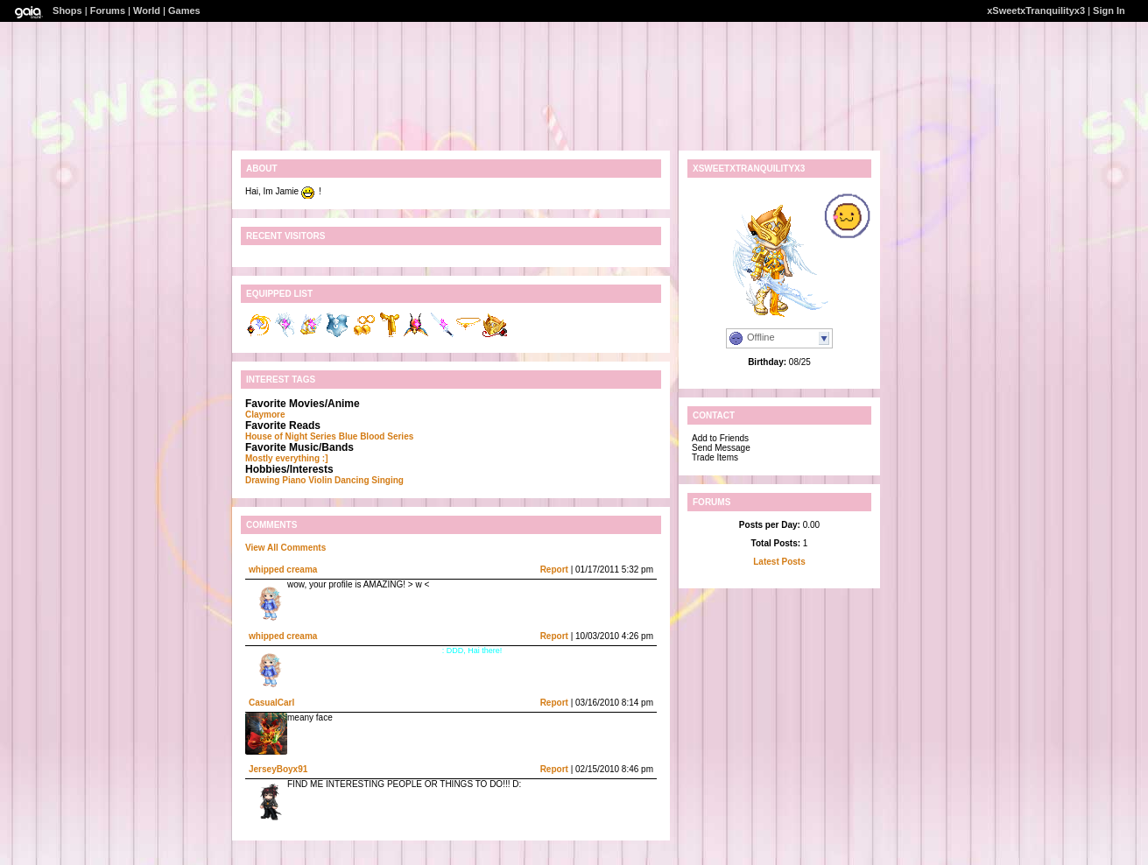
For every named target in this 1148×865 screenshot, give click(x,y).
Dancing (352, 480)
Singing (387, 480)
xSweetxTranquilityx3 (1036, 10)
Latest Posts (779, 561)
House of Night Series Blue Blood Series (329, 436)
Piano (294, 480)
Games (184, 10)
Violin (320, 480)
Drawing (262, 480)
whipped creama (283, 569)
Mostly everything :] (286, 458)
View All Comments (285, 547)
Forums (107, 10)
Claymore (265, 414)
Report (554, 569)
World (146, 10)
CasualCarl (271, 702)
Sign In (1109, 10)
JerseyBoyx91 (278, 769)
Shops (67, 10)
